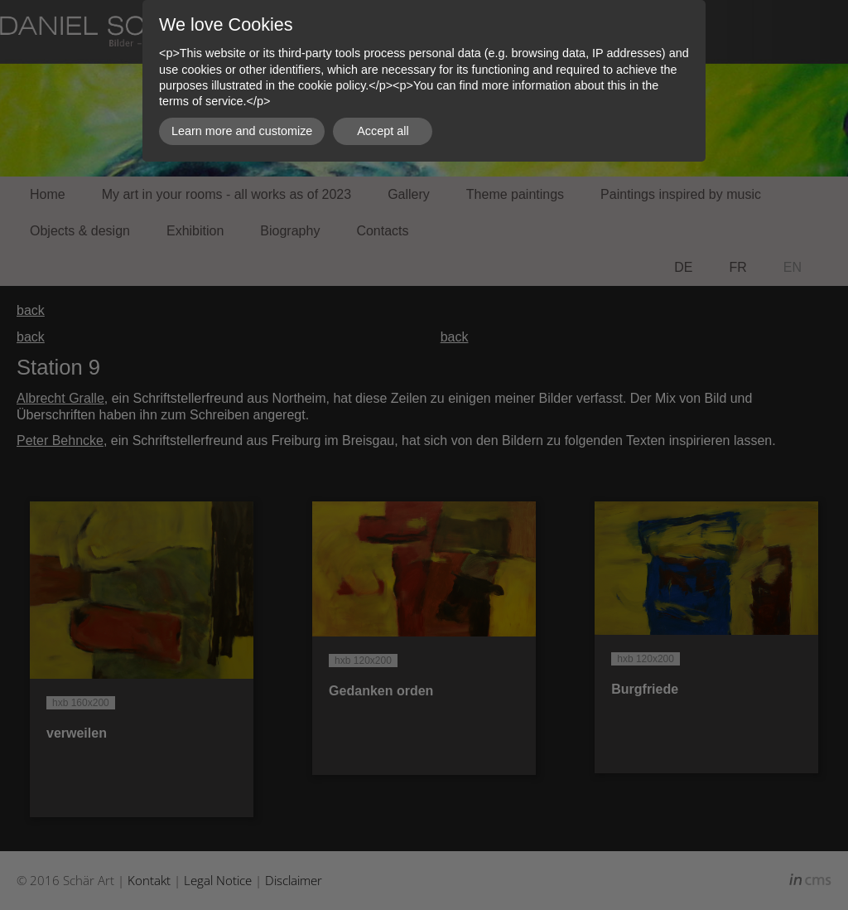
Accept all (382, 131)
